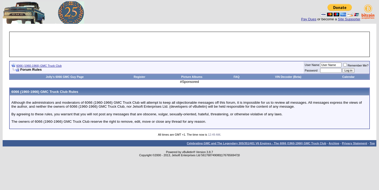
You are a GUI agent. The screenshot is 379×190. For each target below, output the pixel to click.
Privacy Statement (354, 143)
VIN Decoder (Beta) (288, 76)
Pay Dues (308, 19)
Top (372, 143)
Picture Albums (191, 76)
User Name (312, 64)
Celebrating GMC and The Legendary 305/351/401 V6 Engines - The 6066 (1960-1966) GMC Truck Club (256, 143)
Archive (334, 143)
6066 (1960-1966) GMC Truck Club (39, 65)
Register (139, 76)
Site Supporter (349, 19)
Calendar (348, 76)
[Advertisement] (189, 44)
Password (311, 70)
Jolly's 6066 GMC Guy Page (65, 76)
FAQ (237, 76)
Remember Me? (355, 65)
